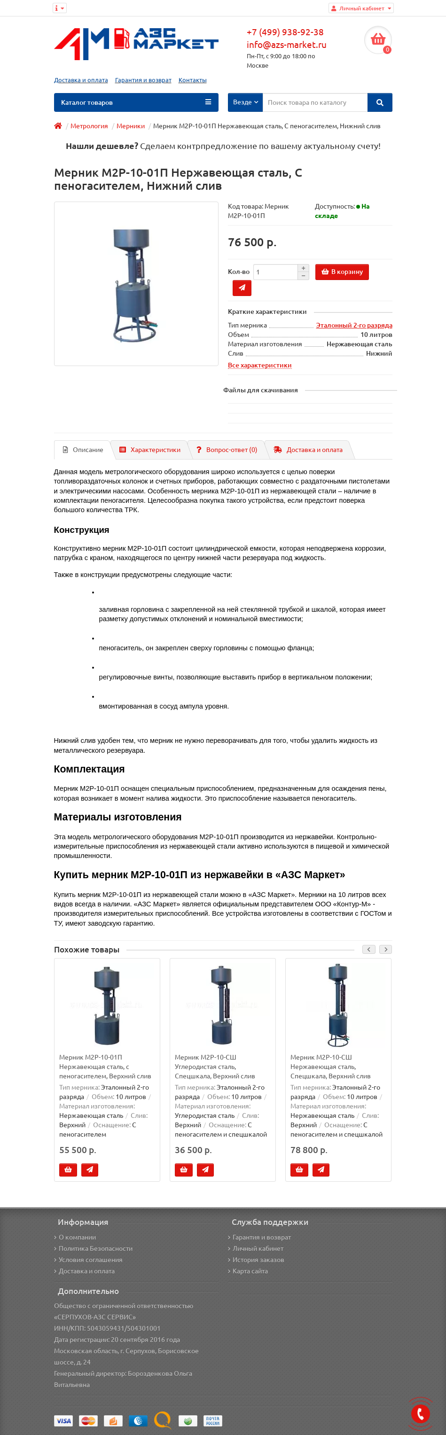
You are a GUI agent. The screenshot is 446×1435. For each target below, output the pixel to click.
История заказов (256, 1259)
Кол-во (239, 271)
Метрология (89, 126)
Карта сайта (248, 1271)
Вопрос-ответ (227, 449)
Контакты (193, 80)
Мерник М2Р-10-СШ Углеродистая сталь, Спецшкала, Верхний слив (215, 1066)
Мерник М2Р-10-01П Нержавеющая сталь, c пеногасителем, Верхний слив (105, 1066)
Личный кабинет (255, 1248)
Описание (83, 449)
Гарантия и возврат (143, 80)
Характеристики (149, 449)
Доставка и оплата (81, 80)
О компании (75, 1237)
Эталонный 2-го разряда (354, 325)
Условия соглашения (88, 1259)
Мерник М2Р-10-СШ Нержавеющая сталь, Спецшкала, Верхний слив (330, 1066)
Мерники (131, 126)
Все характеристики (260, 365)
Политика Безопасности (93, 1248)
